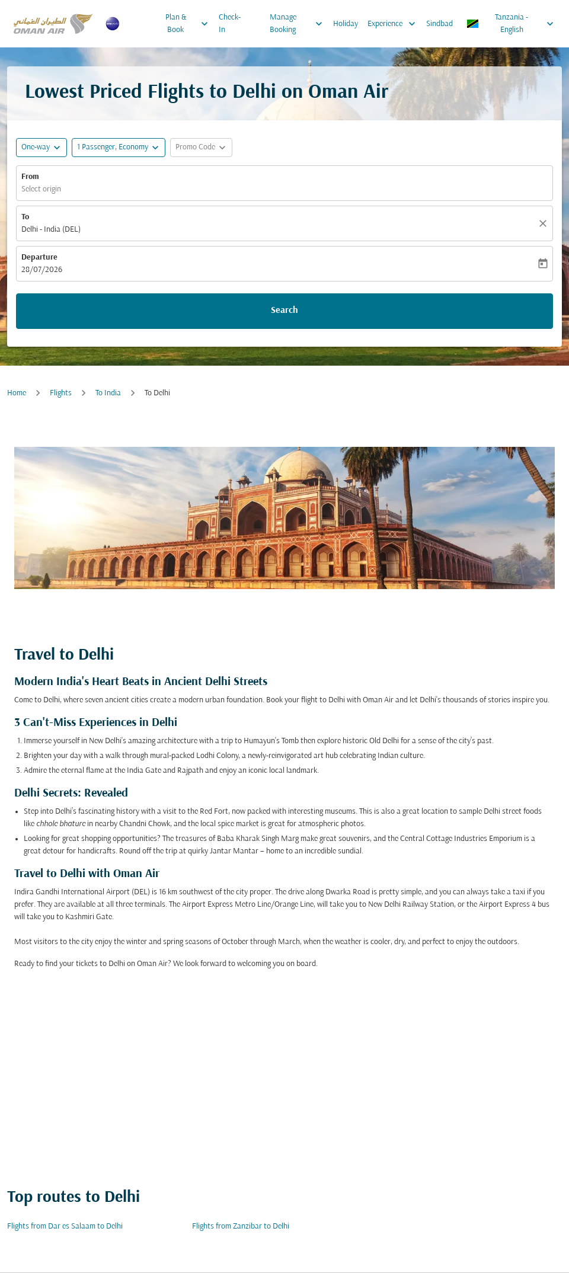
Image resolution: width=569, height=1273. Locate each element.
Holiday (345, 24)
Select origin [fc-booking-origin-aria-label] (41, 189)
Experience (394, 23)
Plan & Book (189, 23)
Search (284, 310)
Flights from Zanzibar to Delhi (240, 1226)
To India (108, 393)
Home (16, 393)
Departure (39, 257)
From (30, 176)
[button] (118, 147)
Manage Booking (299, 23)
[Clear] (544, 223)
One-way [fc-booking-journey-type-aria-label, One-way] (35, 147)
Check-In (230, 23)
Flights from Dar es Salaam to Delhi (65, 1226)
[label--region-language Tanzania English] (511, 23)
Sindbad (439, 24)
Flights (61, 393)
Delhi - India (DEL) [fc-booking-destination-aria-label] (51, 229)
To (25, 217)
